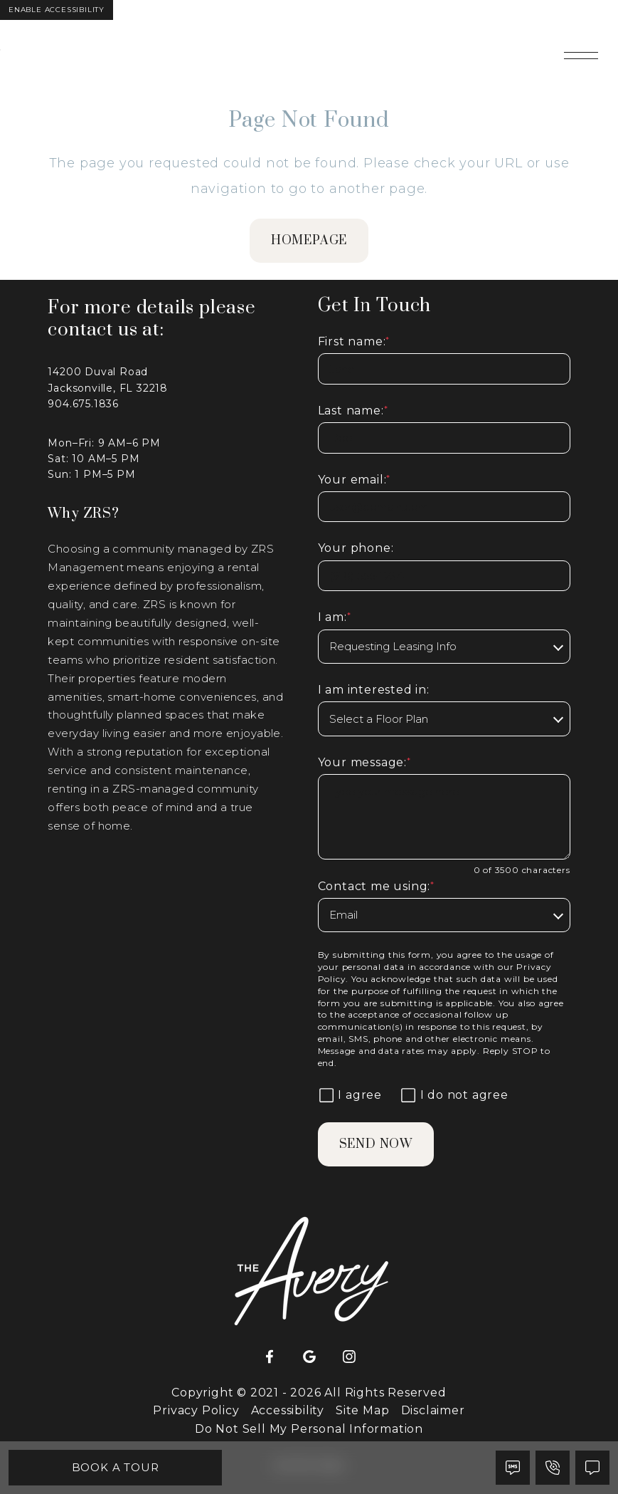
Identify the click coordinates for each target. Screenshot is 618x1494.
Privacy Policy (196, 1410)
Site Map (362, 1410)
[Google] (309, 1357)
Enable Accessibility (57, 9)
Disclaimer (433, 1410)
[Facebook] (269, 1357)
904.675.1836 (83, 403)
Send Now (375, 1144)
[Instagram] (349, 1357)
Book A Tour (115, 1467)
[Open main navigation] (581, 55)
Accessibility (287, 1410)
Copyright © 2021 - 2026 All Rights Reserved (308, 1392)
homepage (309, 241)
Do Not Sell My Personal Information (309, 1429)
